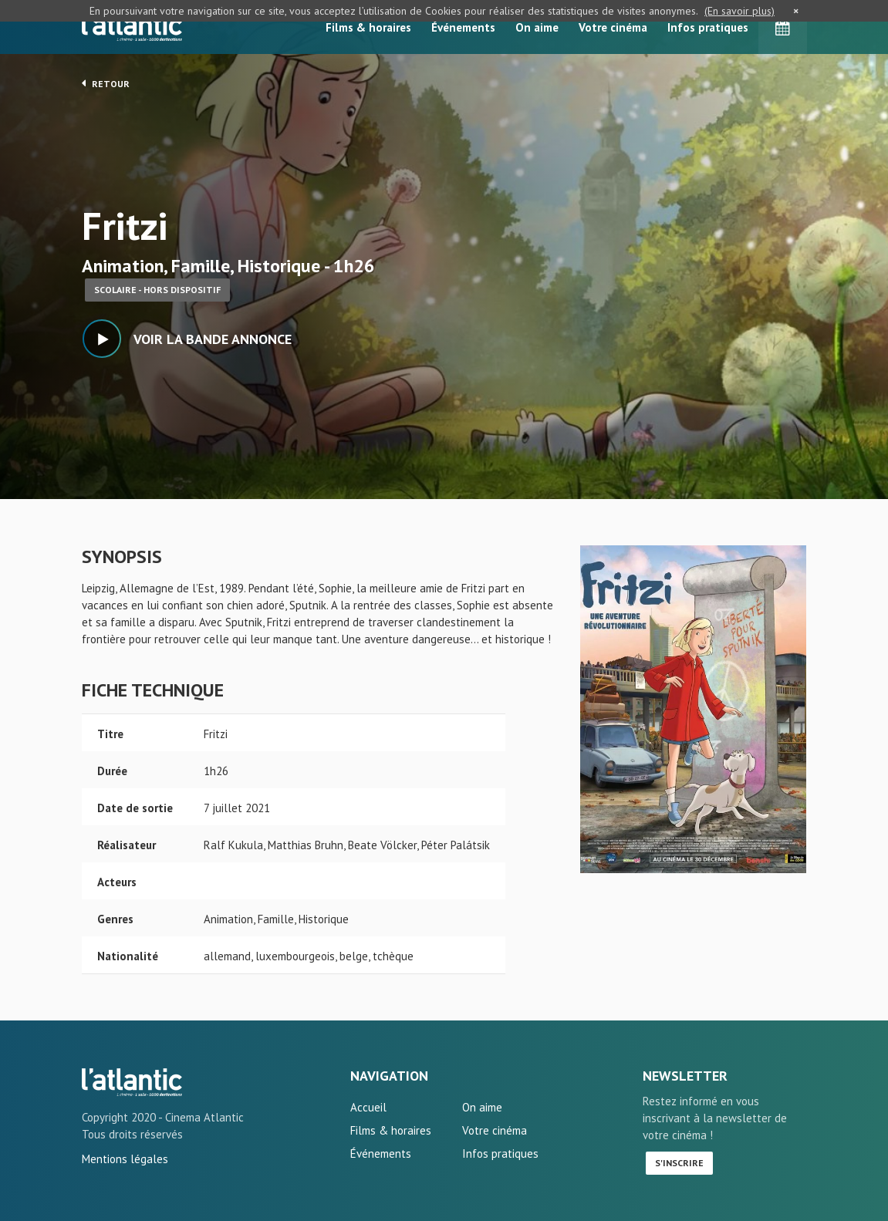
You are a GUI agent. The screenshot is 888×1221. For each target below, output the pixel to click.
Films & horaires (368, 27)
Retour (106, 83)
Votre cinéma (613, 27)
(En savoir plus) (739, 11)
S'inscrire (679, 1163)
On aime (537, 27)
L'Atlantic (132, 27)
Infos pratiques (707, 27)
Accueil (368, 1107)
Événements (463, 27)
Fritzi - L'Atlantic (132, 1082)
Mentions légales (125, 1159)
